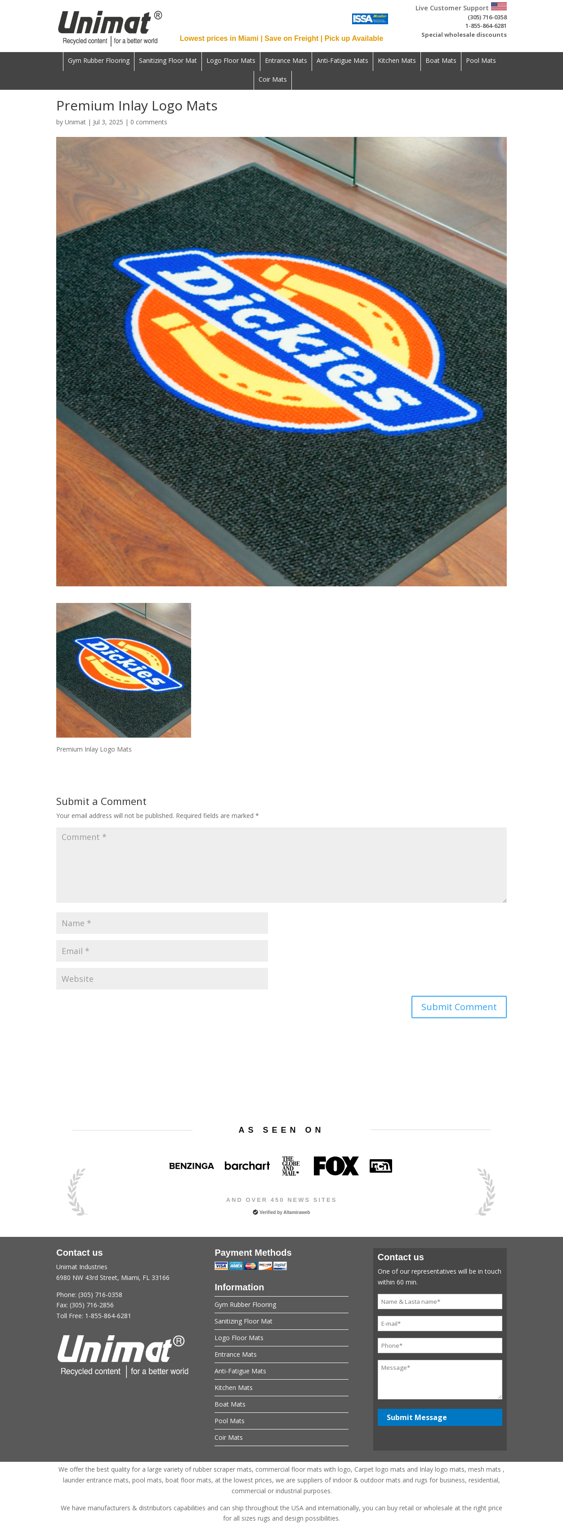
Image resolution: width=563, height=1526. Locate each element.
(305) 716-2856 (92, 1305)
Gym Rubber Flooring (99, 61)
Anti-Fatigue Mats (342, 61)
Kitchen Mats (397, 61)
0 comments (148, 122)
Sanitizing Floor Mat (168, 61)
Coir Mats (273, 80)
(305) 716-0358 (487, 17)
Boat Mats (440, 61)
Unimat (75, 122)
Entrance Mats (286, 61)
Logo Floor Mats (230, 61)
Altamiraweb (296, 1212)
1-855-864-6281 (486, 26)
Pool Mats (481, 61)
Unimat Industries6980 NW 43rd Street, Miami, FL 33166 (123, 1291)
